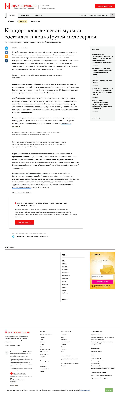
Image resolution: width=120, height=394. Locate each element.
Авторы (42, 339)
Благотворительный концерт (20, 233)
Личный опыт (66, 275)
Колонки (65, 269)
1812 (92, 353)
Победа (93, 356)
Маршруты (35, 21)
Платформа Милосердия (97, 339)
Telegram (63, 334)
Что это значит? (85, 390)
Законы (64, 263)
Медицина (65, 278)
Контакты (42, 356)
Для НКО (38, 15)
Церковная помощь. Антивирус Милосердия (102, 368)
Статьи (11, 21)
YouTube (63, 344)
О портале (83, 15)
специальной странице (21, 187)
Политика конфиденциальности (69, 363)
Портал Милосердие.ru (46, 334)
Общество (65, 284)
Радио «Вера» (43, 366)
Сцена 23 (42, 371)
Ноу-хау (64, 281)
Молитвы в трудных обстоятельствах (101, 361)
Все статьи (65, 299)
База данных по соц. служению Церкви (101, 375)
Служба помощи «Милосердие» (98, 15)
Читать (12, 15)
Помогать (25, 15)
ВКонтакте (64, 339)
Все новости (96, 118)
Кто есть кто (66, 272)
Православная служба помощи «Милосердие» (30, 173)
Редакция (42, 337)
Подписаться (102, 282)
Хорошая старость (96, 358)
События (65, 293)
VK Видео (63, 349)
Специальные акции (96, 351)
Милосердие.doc (95, 363)
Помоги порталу (105, 6)
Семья (64, 290)
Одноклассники (65, 342)
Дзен (62, 337)
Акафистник (43, 364)
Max (62, 351)
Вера (63, 260)
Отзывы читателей (45, 349)
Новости (23, 21)
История (65, 266)
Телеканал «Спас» (44, 368)
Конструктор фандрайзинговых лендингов (102, 337)
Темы (41, 347)
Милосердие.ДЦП (95, 366)
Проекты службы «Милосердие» (37, 233)
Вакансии (42, 342)
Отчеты (63, 366)
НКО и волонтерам (45, 351)
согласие (106, 285)
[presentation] (103, 276)
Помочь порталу (25, 222)
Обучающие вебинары (97, 334)
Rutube (63, 347)
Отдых (64, 287)
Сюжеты (42, 344)
